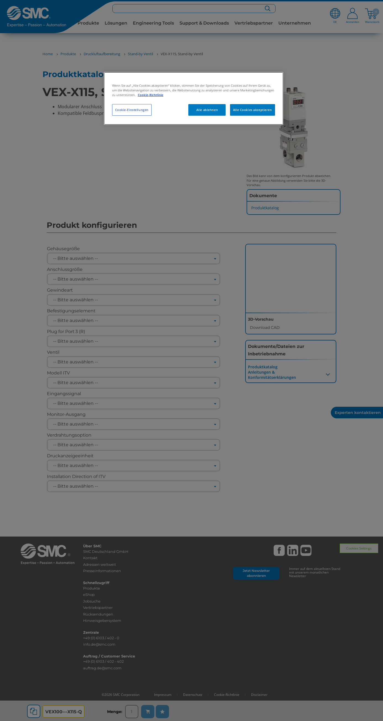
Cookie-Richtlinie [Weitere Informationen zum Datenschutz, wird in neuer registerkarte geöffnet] (150, 95)
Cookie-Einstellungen (132, 110)
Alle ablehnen (207, 110)
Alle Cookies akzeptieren (252, 110)
